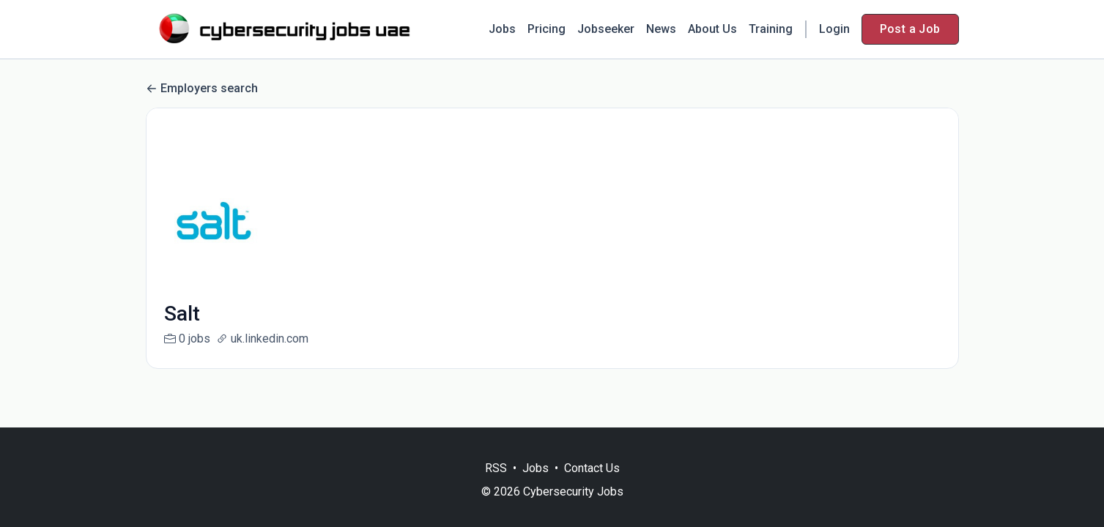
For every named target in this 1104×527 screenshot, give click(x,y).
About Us (712, 29)
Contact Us (592, 468)
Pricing (546, 29)
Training (771, 29)
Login (834, 29)
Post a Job (910, 29)
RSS (496, 468)
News (661, 29)
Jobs (502, 29)
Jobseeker (605, 29)
